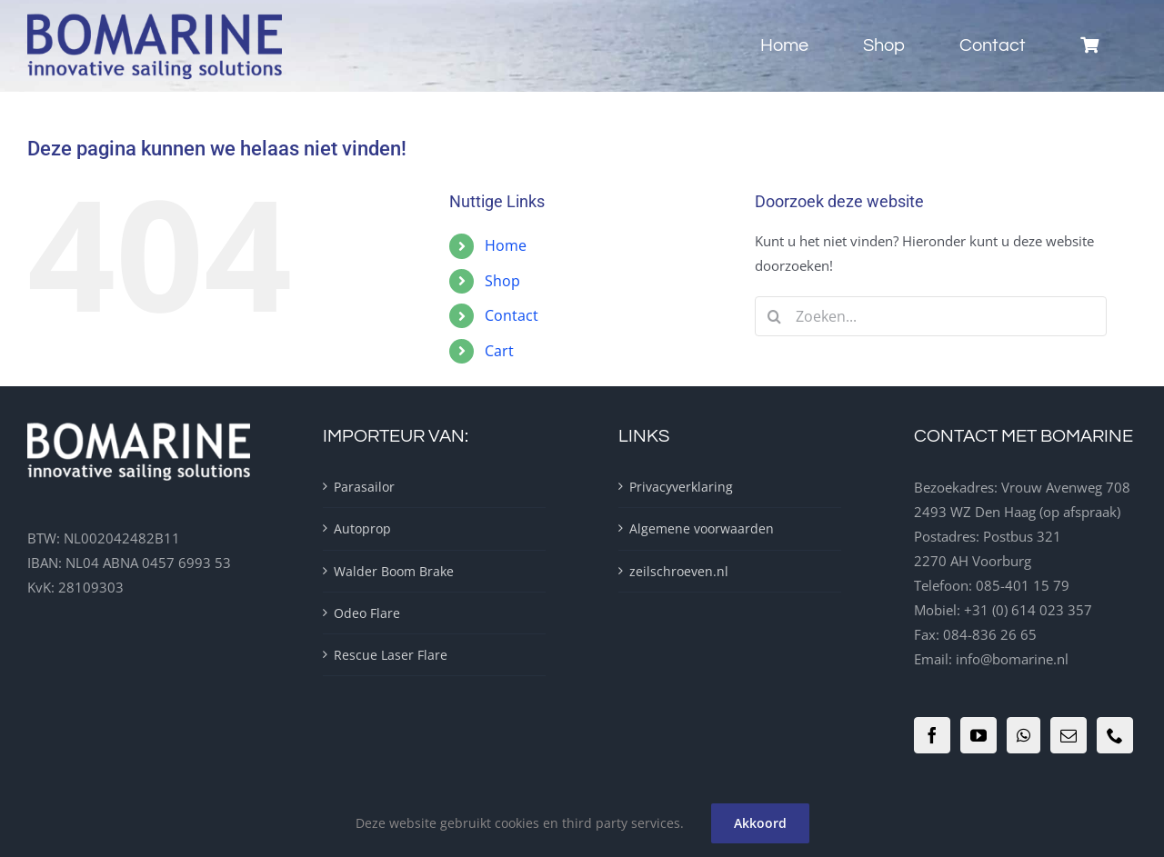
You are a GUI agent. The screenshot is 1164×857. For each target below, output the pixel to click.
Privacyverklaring (681, 486)
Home (506, 245)
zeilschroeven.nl (678, 571)
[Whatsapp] (1023, 735)
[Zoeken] (775, 316)
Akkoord (760, 823)
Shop (502, 281)
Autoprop (362, 528)
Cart (499, 351)
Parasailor (364, 486)
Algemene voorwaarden (701, 528)
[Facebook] (932, 735)
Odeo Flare (367, 613)
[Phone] (1115, 735)
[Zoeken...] (931, 316)
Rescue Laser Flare (390, 654)
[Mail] (1068, 735)
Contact (511, 315)
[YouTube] (978, 735)
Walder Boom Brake (394, 571)
